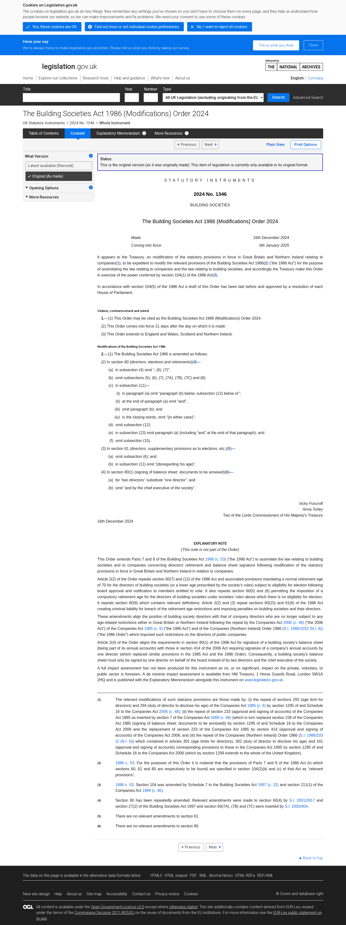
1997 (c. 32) (268, 785)
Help (58, 894)
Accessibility (116, 894)
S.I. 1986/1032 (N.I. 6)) (303, 629)
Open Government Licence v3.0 (117, 907)
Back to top (313, 858)
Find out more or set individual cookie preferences (136, 26)
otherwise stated (183, 907)
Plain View (275, 144)
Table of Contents (44, 133)
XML (203, 875)
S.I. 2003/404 (296, 806)
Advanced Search (308, 97)
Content (78, 133)
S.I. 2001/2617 (302, 800)
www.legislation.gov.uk (264, 680)
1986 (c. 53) (215, 559)
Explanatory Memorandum (118, 133)
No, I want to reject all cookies (222, 26)
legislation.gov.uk (60, 64)
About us (74, 894)
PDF (193, 875)
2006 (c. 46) (293, 623)
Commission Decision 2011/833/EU (104, 912)
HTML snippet (176, 875)
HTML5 (156, 875)
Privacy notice (167, 894)
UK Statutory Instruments (44, 123)
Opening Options (42, 187)
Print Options (305, 144)
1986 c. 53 (124, 763)
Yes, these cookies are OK (54, 26)
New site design (36, 894)
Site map (94, 894)
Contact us (141, 894)
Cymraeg (315, 78)
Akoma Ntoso (221, 875)
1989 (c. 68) (221, 718)
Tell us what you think (276, 45)
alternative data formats (110, 875)
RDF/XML (265, 875)
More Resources (168, 133)
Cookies (191, 894)
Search (278, 97)
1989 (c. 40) (152, 790)
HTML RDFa (245, 875)
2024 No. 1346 (82, 123)
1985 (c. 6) (153, 629)
